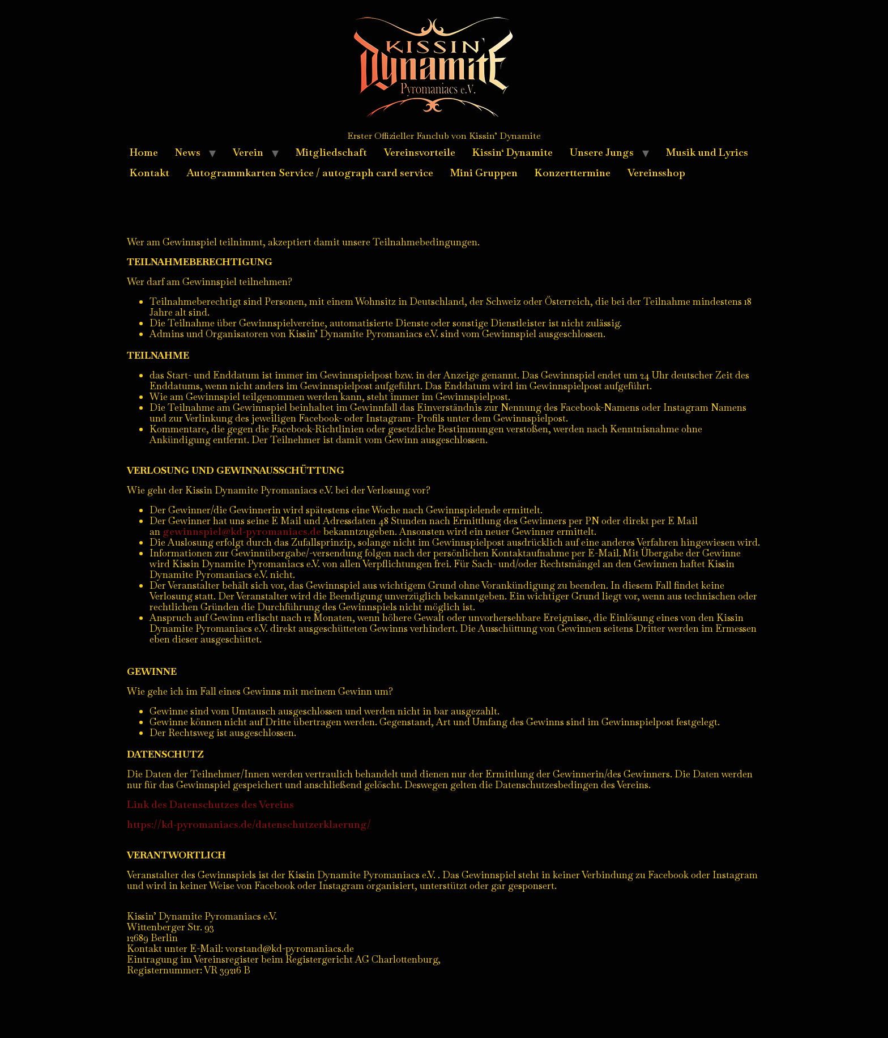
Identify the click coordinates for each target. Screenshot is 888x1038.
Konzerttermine (572, 172)
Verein (248, 152)
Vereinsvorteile (419, 152)
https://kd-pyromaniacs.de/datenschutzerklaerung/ (249, 824)
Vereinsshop (656, 172)
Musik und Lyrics (707, 152)
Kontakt (149, 172)
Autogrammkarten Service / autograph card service (309, 172)
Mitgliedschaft (331, 152)
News (187, 152)
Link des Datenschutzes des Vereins (210, 804)
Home (144, 152)
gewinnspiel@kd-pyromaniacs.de (242, 531)
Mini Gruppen (484, 172)
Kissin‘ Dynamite (512, 152)
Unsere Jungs (602, 152)
